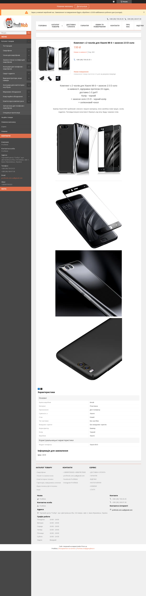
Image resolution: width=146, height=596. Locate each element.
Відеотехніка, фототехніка (47, 486)
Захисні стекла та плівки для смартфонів (14, 61)
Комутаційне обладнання (13, 96)
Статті (3, 127)
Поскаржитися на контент (67, 548)
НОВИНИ (93, 486)
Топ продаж (7, 46)
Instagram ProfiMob (71, 483)
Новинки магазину (8, 122)
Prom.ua (84, 546)
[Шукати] (28, 33)
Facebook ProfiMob (71, 479)
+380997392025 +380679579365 (75, 472)
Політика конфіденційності (85, 548)
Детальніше (82, 6)
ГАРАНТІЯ (93, 476)
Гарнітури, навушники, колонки (49, 483)
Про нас (128, 26)
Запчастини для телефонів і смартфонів (13, 107)
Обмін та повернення (99, 26)
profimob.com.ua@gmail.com (11, 178)
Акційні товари (7, 117)
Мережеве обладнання (12, 92)
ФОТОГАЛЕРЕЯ (95, 483)
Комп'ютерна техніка (45, 479)
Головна (42, 26)
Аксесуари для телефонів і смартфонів (13, 68)
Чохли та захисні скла (45, 476)
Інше (38, 490)
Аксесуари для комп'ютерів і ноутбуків (14, 86)
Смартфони (7, 50)
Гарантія (85, 26)
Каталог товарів (7, 41)
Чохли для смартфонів (11, 55)
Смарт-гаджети (9, 73)
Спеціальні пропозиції (11, 113)
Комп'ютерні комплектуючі (13, 101)
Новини (4, 131)
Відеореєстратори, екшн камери (12, 79)
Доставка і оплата (71, 26)
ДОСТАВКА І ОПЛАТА (97, 472)
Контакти (115, 26)
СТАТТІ (92, 490)
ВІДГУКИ (93, 479)
